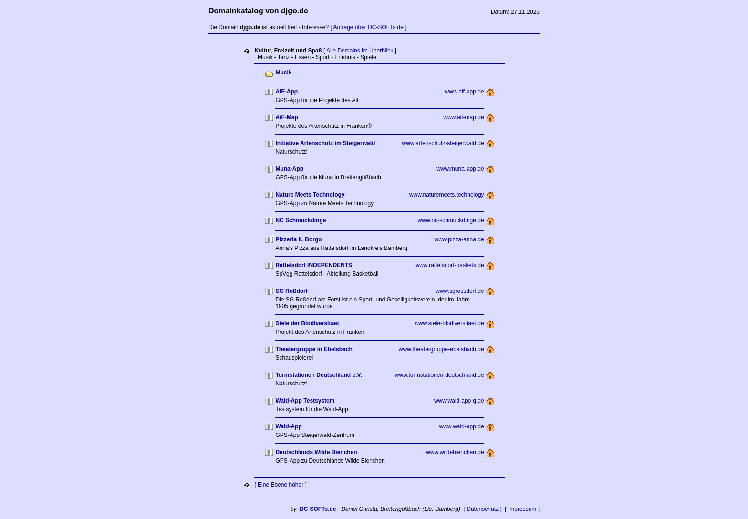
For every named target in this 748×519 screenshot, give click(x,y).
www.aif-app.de (464, 91)
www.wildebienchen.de (455, 452)
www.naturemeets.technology (446, 194)
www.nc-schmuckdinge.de (451, 220)
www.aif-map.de (463, 117)
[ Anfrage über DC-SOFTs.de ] (368, 27)
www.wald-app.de (461, 426)
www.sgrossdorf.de (460, 291)
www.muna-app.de (460, 169)
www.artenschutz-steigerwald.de (443, 143)
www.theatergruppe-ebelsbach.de (441, 349)
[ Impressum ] (522, 509)
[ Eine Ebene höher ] (280, 484)
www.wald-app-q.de (459, 400)
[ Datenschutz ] (483, 509)
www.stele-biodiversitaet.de (449, 323)
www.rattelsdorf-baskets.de (450, 265)
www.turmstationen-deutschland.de (439, 375)
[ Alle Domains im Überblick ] (359, 50)
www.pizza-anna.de (459, 239)
